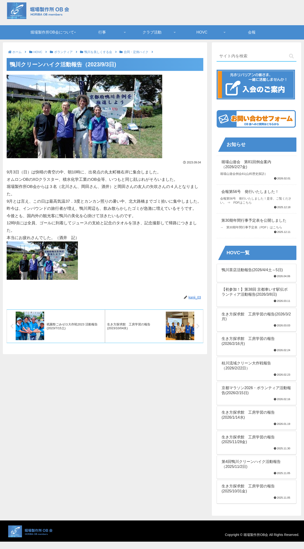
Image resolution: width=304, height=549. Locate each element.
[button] (291, 56)
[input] (256, 56)
